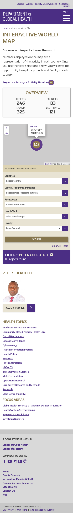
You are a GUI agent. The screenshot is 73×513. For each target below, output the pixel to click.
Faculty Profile (14, 307)
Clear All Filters (60, 245)
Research (8, 389)
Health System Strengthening (19, 410)
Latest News (10, 486)
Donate (66, 6)
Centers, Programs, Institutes (20, 187)
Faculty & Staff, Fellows (46, 4)
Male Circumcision (13, 376)
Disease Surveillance (14, 341)
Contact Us (64, 4)
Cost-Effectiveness (13, 336)
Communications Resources (18, 483)
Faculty (9, 223)
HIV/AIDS (8, 367)
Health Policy (10, 354)
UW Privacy (8, 510)
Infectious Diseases (13, 419)
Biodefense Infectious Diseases (20, 327)
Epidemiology (10, 345)
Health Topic (11, 211)
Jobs (5, 494)
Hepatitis (8, 358)
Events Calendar (12, 475)
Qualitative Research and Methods (21, 385)
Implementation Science (16, 372)
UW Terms (22, 510)
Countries (10, 175)
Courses (20, 4)
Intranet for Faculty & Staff (18, 479)
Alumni (29, 4)
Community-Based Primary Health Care (24, 332)
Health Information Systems (18, 349)
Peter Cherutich (36, 255)
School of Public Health (15, 444)
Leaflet (48, 164)
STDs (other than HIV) (14, 394)
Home (6, 28)
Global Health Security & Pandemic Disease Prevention (32, 405)
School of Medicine (13, 448)
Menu (66, 12)
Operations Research (14, 380)
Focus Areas (11, 199)
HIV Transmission (12, 363)
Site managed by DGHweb (42, 510)
